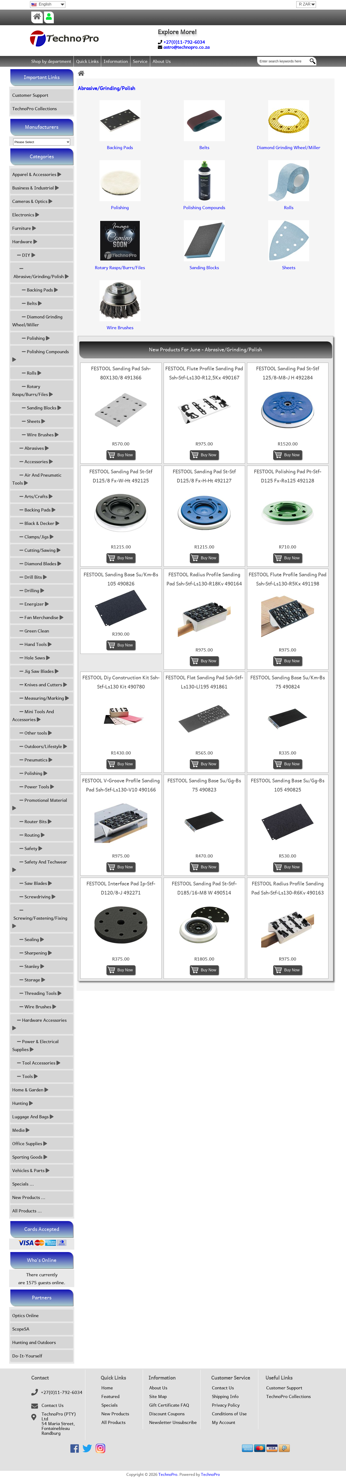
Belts (27, 303)
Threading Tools (37, 993)
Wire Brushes (35, 435)
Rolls (26, 373)
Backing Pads (35, 290)
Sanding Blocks (36, 408)
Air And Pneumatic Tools (37, 479)
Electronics (25, 215)
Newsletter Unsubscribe (173, 1422)
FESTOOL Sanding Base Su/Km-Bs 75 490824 (287, 682)
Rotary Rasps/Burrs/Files (32, 390)
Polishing (31, 338)
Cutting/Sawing (36, 550)
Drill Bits (29, 577)
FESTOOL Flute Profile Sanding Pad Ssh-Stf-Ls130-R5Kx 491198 (288, 579)
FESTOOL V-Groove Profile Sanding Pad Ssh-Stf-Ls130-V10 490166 (121, 785)
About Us (162, 61)
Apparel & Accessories (36, 174)
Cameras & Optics (32, 201)
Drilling (28, 591)
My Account (223, 1422)
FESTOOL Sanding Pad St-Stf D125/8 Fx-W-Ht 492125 (120, 476)
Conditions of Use (229, 1414)
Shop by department (51, 61)
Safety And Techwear (40, 866)
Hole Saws (31, 658)
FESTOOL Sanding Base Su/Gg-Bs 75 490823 (204, 785)
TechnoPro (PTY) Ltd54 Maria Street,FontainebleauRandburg (59, 1423)
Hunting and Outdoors (34, 1342)
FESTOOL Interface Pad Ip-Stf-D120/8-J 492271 (120, 888)
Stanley (28, 966)
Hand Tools (32, 644)
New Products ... (28, 1197)
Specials (109, 1405)
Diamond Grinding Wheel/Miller (37, 321)
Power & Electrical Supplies (35, 1045)
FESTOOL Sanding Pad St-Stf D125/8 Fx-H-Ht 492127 (204, 476)
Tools (25, 1076)
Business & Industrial (35, 188)
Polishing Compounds (41, 356)
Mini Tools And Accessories (33, 716)
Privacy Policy (226, 1405)
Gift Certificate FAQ (169, 1405)
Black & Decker (35, 523)
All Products (113, 1422)
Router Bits (32, 822)
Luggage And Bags (33, 1117)
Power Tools (33, 787)
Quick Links (87, 61)
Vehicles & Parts (30, 1170)
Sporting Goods (29, 1157)
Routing (28, 835)
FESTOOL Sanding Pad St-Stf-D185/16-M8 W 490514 (204, 888)
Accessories (32, 462)
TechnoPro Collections (34, 109)
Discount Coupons (167, 1414)
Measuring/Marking (40, 698)
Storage (28, 980)
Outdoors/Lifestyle (39, 746)
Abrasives (30, 448)
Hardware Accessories (40, 1024)
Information (116, 61)
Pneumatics (32, 760)
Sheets (28, 421)
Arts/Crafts (32, 496)
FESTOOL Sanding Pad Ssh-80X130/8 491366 (121, 373)
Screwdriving (34, 897)
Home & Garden (30, 1090)
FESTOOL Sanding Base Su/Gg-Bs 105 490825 (287, 785)
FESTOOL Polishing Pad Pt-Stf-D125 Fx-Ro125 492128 (287, 476)
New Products (115, 1414)
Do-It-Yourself (27, 1356)
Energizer (30, 604)
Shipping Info (225, 1396)
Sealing (28, 939)
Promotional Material (40, 804)
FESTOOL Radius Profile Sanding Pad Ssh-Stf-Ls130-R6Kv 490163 (287, 888)
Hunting (22, 1103)
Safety (27, 848)
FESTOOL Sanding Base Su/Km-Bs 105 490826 (121, 579)
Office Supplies (29, 1144)
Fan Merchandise (37, 617)
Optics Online (25, 1316)
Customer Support (30, 95)
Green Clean (30, 631)
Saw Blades (32, 883)
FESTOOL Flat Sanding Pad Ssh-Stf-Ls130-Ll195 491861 (204, 682)
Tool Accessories (36, 1063)
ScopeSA (20, 1329)
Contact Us (52, 1405)
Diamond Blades (36, 564)
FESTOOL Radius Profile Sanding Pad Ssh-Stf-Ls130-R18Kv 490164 (204, 579)
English (41, 4)
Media (21, 1130)
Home (107, 1388)
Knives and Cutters (39, 685)
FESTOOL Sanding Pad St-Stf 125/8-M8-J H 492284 (287, 373)
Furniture (24, 228)
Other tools (32, 733)
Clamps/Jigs (33, 537)
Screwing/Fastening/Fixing (40, 918)
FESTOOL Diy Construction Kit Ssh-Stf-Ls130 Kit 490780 (121, 682)
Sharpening (32, 953)
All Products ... (27, 1211)
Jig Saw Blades (35, 671)
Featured (110, 1396)
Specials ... (23, 1184)
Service (140, 61)
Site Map (158, 1396)
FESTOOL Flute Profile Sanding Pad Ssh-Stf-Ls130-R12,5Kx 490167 (204, 373)
